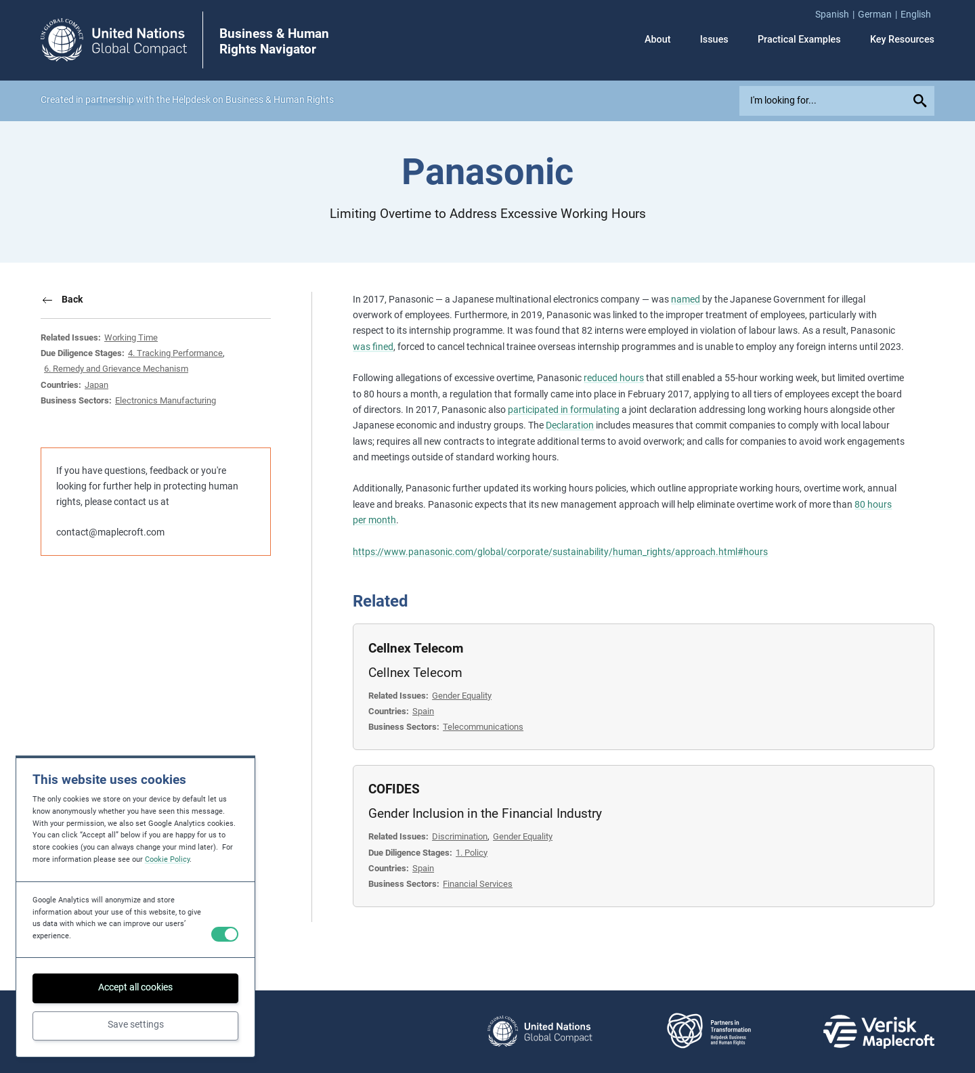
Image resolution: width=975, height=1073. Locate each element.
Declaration (570, 425)
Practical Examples (799, 40)
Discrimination (460, 836)
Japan (96, 385)
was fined (373, 347)
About (658, 40)
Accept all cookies (135, 987)
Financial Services (478, 884)
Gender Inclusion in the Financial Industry (485, 813)
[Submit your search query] (921, 100)
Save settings (136, 1024)
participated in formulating (564, 410)
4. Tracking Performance (175, 353)
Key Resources (902, 40)
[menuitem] (836, 14)
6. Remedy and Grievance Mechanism (116, 369)
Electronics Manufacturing (165, 400)
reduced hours (614, 378)
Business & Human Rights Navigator (274, 41)
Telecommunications (483, 727)
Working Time (131, 337)
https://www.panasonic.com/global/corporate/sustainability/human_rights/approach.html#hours (560, 552)
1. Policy (472, 853)
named (685, 299)
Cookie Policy (167, 859)
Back (72, 299)
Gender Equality (462, 696)
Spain (423, 711)
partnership (109, 100)
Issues (714, 40)
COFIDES (394, 789)
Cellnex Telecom (415, 648)
